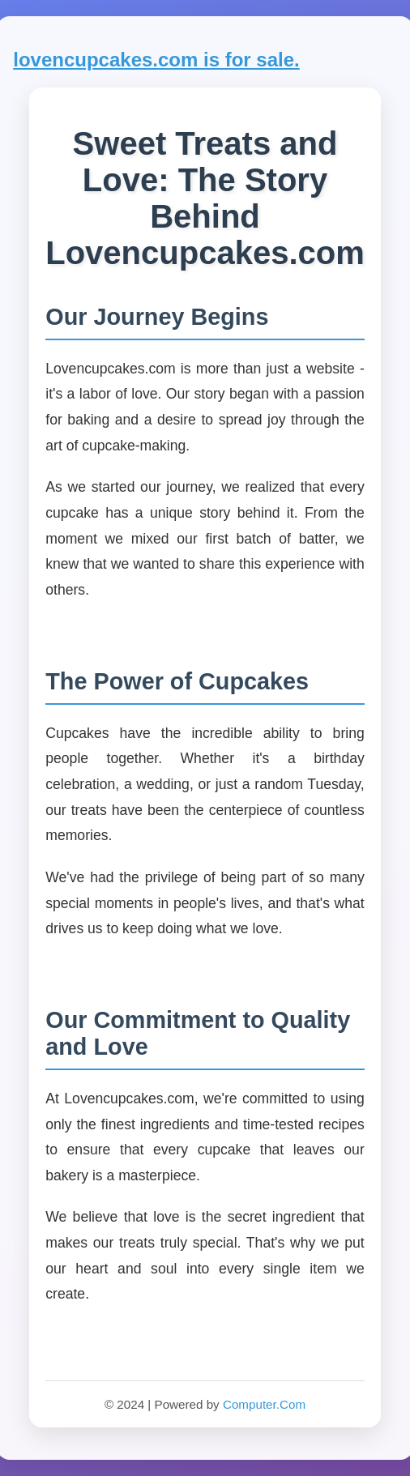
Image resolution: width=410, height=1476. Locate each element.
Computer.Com (264, 1404)
